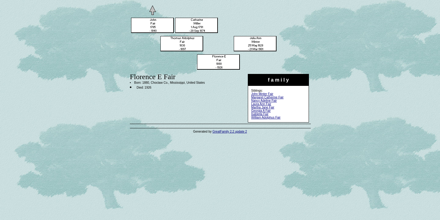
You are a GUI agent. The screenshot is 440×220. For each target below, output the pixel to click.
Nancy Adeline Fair (264, 100)
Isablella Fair (260, 114)
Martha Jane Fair (262, 107)
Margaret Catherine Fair (267, 97)
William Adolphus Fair (265, 117)
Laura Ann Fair (261, 104)
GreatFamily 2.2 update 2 (229, 131)
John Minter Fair (262, 94)
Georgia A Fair (261, 110)
